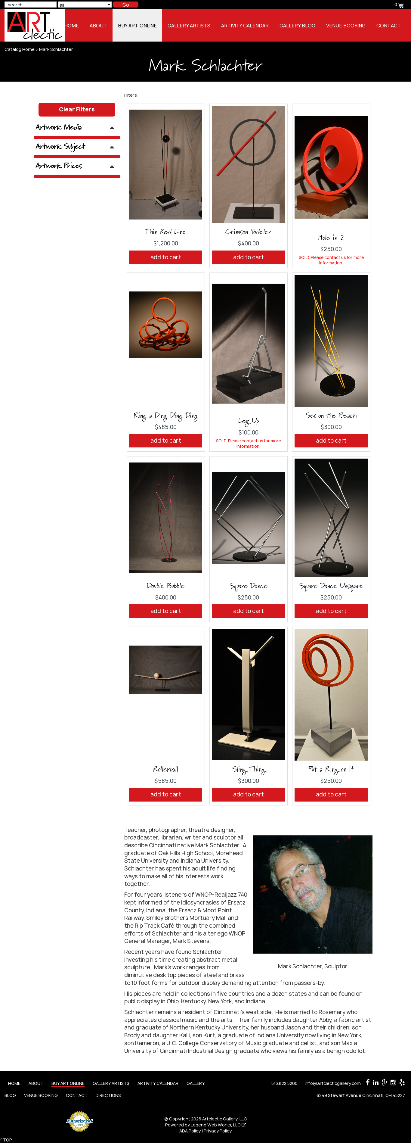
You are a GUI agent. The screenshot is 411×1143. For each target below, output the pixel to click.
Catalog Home (20, 49)
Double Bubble (165, 586)
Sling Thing (248, 769)
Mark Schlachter (56, 49)
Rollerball (165, 769)
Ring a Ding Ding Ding (166, 415)
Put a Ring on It (331, 769)
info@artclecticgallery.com (333, 1083)
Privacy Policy (218, 1131)
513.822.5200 (284, 1083)
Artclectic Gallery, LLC (224, 1119)
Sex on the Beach (331, 415)
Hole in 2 (331, 237)
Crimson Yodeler (248, 232)
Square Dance (248, 586)
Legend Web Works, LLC (218, 1125)
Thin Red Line (165, 232)
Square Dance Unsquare (331, 586)
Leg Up (248, 421)
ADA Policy (190, 1131)
